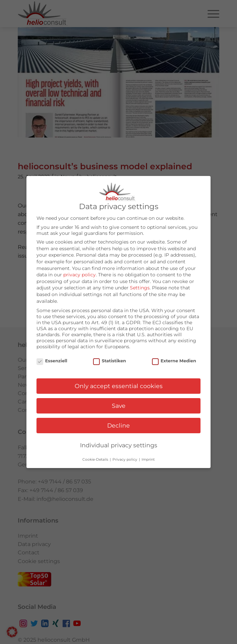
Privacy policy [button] (125, 458)
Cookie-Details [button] (95, 458)
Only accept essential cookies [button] (119, 384)
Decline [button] (118, 424)
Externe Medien (174, 359)
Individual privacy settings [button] (118, 444)
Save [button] (119, 404)
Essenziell (51, 359)
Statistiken (109, 359)
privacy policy (79, 274)
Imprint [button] (148, 458)
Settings (140, 287)
